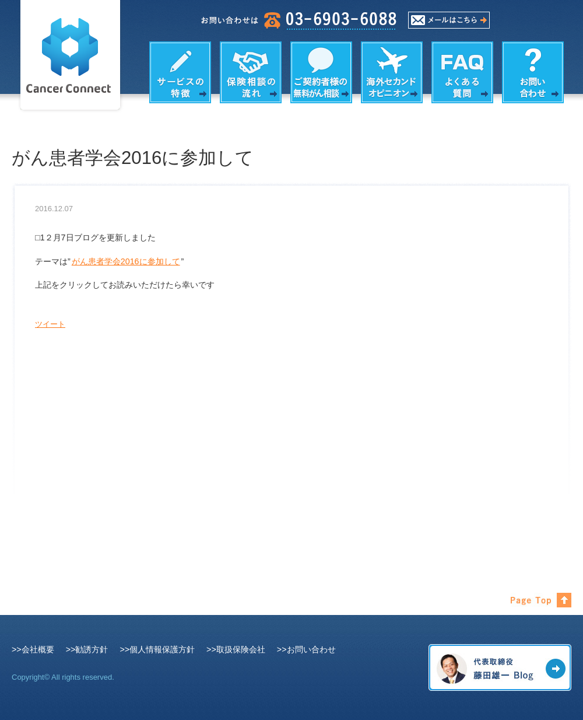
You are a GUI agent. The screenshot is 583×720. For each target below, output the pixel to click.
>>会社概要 (33, 649)
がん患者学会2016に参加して (126, 261)
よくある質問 (462, 72)
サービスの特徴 (180, 72)
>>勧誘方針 (87, 649)
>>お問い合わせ (306, 649)
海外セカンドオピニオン (392, 72)
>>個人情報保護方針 (157, 649)
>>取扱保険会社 (235, 649)
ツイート (50, 324)
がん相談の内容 (321, 72)
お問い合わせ (533, 72)
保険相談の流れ (251, 72)
